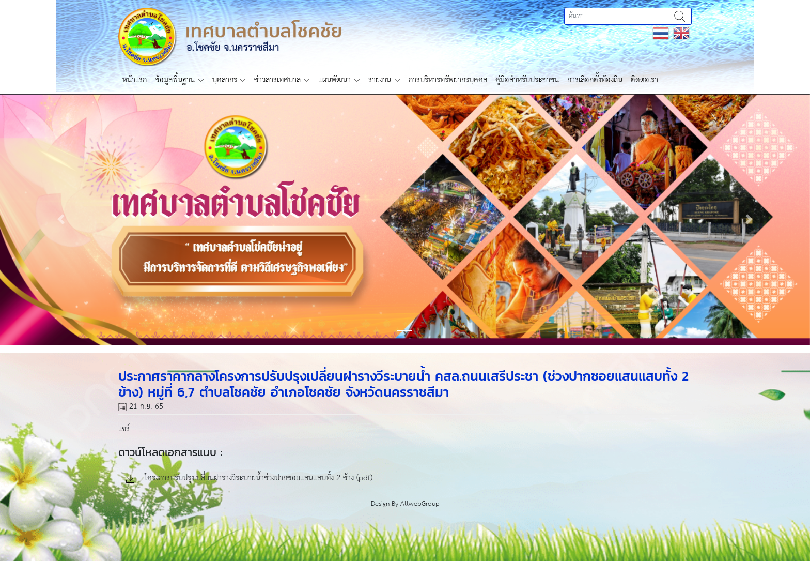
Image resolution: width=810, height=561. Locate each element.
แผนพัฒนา (334, 79)
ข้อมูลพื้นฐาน (175, 79)
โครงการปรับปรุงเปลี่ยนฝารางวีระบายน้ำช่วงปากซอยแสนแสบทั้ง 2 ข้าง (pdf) (249, 479)
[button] (60, 219)
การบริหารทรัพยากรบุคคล (448, 79)
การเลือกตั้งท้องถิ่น (594, 79)
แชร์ (124, 428)
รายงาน (379, 79)
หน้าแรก (134, 79)
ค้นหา (679, 16)
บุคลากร (224, 79)
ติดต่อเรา (644, 79)
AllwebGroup (420, 503)
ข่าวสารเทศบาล (277, 79)
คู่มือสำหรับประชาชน (527, 79)
